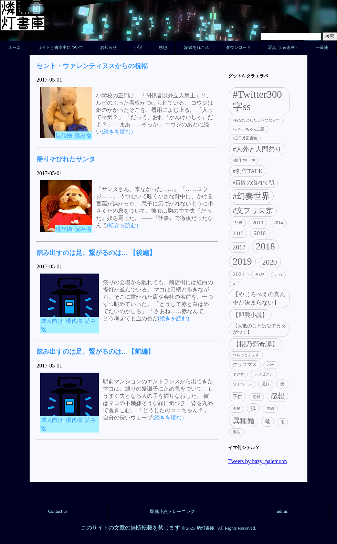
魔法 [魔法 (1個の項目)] (236, 432)
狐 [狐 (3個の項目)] (253, 408)
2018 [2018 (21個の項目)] (265, 246)
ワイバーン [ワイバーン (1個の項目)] (242, 384)
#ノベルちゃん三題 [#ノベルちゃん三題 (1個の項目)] (249, 129)
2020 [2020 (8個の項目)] (269, 262)
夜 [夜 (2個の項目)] (282, 383)
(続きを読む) (117, 132)
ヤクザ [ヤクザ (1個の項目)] (238, 374)
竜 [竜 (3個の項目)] (267, 421)
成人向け (52, 321)
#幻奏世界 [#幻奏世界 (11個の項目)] (251, 196)
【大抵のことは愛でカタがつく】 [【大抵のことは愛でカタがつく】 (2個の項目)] (259, 329)
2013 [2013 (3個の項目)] (257, 222)
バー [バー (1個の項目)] (271, 365)
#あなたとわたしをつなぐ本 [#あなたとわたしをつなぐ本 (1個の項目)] (256, 120)
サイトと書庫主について (60, 47)
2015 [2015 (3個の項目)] (238, 233)
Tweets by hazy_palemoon (257, 461)
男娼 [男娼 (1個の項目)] (270, 408)
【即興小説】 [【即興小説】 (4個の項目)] (250, 315)
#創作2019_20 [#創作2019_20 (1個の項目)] (244, 160)
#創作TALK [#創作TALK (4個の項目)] (248, 171)
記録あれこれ (196, 47)
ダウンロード (238, 47)
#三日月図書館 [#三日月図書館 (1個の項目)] (245, 138)
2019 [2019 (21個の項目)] (242, 261)
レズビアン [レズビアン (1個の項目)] (263, 374)
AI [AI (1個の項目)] (234, 284)
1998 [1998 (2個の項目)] (237, 222)
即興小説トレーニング (172, 511)
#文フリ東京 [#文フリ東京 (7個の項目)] (253, 210)
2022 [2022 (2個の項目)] (259, 274)
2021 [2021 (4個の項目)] (239, 274)
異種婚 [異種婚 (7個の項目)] (243, 421)
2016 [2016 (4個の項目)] (260, 233)
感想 (163, 47)
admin (282, 511)
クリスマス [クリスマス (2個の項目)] (245, 364)
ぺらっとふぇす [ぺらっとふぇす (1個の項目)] (246, 355)
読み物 (83, 135)
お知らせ (108, 47)
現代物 (63, 135)
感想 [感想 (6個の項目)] (277, 395)
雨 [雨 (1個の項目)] (282, 422)
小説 (138, 47)
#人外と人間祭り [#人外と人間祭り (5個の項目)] (257, 149)
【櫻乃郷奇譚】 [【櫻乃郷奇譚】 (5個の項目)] (255, 344)
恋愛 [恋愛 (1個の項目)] (256, 397)
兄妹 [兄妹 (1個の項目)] (266, 384)
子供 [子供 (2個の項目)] (237, 396)
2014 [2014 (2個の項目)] (278, 222)
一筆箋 (322, 47)
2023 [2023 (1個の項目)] (278, 275)
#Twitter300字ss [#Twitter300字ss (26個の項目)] (257, 100)
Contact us (57, 511)
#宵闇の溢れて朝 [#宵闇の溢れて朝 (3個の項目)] (253, 182)
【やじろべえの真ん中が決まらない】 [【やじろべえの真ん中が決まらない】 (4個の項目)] (259, 298)
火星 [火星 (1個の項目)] (236, 408)
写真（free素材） (283, 47)
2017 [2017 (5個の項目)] (239, 247)
